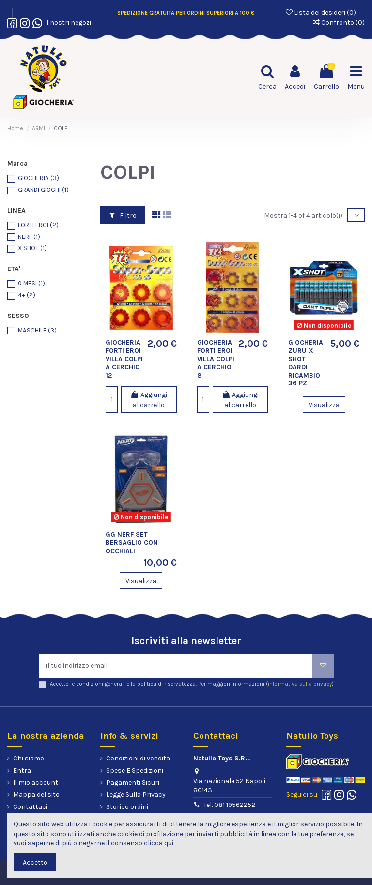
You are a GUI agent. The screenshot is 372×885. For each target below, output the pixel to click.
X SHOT (32, 248)
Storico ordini (127, 807)
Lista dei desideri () (321, 12)
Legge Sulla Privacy (136, 794)
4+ (26, 295)
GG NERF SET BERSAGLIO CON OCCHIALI (132, 542)
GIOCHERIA (38, 178)
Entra (22, 770)
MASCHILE (37, 330)
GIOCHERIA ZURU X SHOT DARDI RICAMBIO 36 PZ (305, 362)
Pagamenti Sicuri (132, 782)
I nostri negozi (67, 22)
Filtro (123, 215)
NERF (29, 236)
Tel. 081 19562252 (229, 805)
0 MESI (31, 283)
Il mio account (35, 782)
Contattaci (30, 807)
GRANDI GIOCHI (43, 189)
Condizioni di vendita (138, 758)
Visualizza (324, 405)
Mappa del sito (36, 794)
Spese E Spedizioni (134, 770)
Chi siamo (28, 758)
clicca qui (158, 843)
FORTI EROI (38, 225)
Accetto (35, 862)
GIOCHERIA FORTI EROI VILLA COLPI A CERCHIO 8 (215, 358)
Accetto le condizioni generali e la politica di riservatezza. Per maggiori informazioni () (192, 684)
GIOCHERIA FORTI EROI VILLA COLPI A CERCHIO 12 (124, 358)
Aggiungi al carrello (148, 400)
